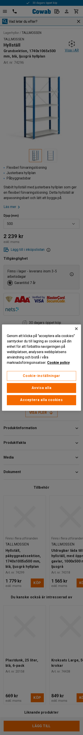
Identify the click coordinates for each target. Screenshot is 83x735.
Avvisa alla (42, 388)
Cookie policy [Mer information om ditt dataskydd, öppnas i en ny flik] (58, 362)
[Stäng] (76, 328)
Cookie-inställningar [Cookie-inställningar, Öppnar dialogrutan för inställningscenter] (41, 376)
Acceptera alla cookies (41, 400)
